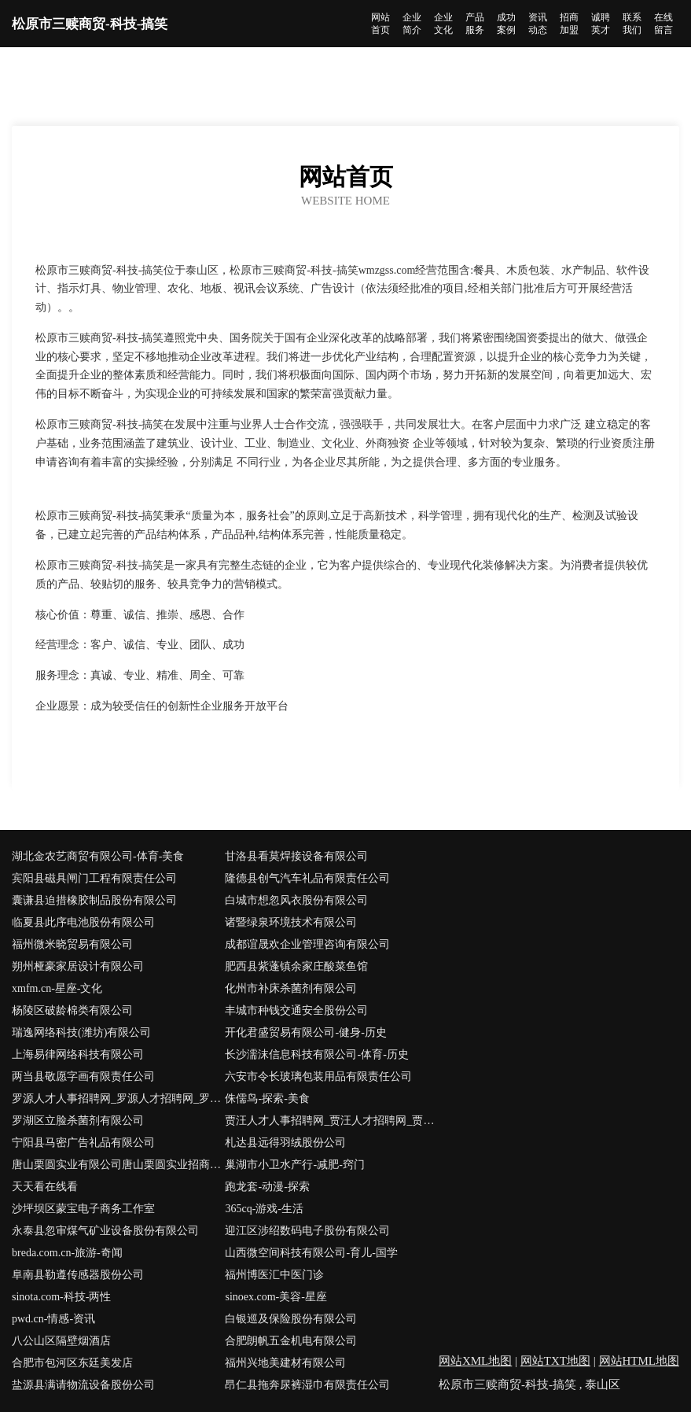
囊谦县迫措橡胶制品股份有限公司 (94, 900)
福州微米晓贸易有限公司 (72, 944)
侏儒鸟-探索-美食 (267, 1098)
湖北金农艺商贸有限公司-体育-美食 (98, 856)
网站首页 (380, 23)
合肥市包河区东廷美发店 (72, 1363)
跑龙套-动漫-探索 (267, 1187)
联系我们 (632, 23)
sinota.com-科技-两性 (61, 1297)
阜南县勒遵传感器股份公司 (78, 1275)
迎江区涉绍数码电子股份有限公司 (307, 1231)
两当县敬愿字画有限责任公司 (83, 1076)
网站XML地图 (475, 1361)
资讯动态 (537, 23)
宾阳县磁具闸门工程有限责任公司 (94, 878)
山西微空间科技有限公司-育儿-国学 (311, 1253)
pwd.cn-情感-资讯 (53, 1319)
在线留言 (663, 23)
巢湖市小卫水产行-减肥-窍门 (294, 1165)
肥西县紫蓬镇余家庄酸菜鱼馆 (296, 966)
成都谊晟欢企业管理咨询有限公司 (307, 944)
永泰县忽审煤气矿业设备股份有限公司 (105, 1231)
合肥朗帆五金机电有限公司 (291, 1341)
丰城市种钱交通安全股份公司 (296, 1010)
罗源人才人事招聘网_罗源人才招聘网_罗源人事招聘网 (118, 1098)
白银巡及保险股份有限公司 (291, 1319)
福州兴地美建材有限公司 (285, 1363)
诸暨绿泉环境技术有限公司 (291, 922)
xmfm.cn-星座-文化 (57, 988)
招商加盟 (569, 23)
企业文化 (443, 23)
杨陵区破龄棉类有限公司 (72, 1010)
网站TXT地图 (555, 1361)
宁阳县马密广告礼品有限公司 (83, 1142)
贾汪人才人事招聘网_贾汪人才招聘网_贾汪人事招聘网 (331, 1120)
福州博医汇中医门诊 (274, 1275)
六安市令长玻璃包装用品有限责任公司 (318, 1076)
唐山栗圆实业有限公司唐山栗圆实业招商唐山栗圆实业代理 (118, 1165)
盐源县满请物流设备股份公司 (83, 1385)
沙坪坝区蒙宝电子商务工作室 (83, 1209)
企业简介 (411, 23)
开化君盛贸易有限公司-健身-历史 (305, 1032)
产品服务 (474, 23)
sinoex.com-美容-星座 (275, 1297)
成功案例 (506, 23)
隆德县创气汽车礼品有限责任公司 (307, 878)
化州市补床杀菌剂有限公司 (291, 988)
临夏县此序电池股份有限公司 (83, 922)
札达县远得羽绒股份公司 (285, 1142)
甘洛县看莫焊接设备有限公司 (296, 856)
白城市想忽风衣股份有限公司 (296, 900)
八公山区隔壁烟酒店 (61, 1341)
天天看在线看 (45, 1187)
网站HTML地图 (639, 1361)
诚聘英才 (600, 23)
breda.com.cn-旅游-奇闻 (67, 1253)
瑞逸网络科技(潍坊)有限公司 (81, 1032)
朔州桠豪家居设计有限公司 (78, 966)
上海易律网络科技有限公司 (78, 1054)
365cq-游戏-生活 (264, 1209)
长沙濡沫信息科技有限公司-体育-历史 (316, 1054)
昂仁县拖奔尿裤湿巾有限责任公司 (307, 1385)
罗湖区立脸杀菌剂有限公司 (78, 1120)
